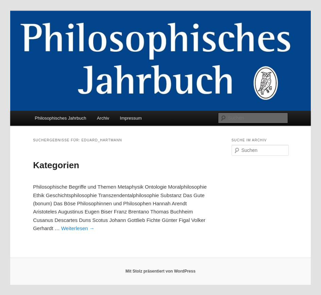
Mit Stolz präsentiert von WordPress (160, 271)
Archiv (103, 118)
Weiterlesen (78, 228)
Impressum (131, 118)
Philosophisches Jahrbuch (60, 118)
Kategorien (56, 165)
